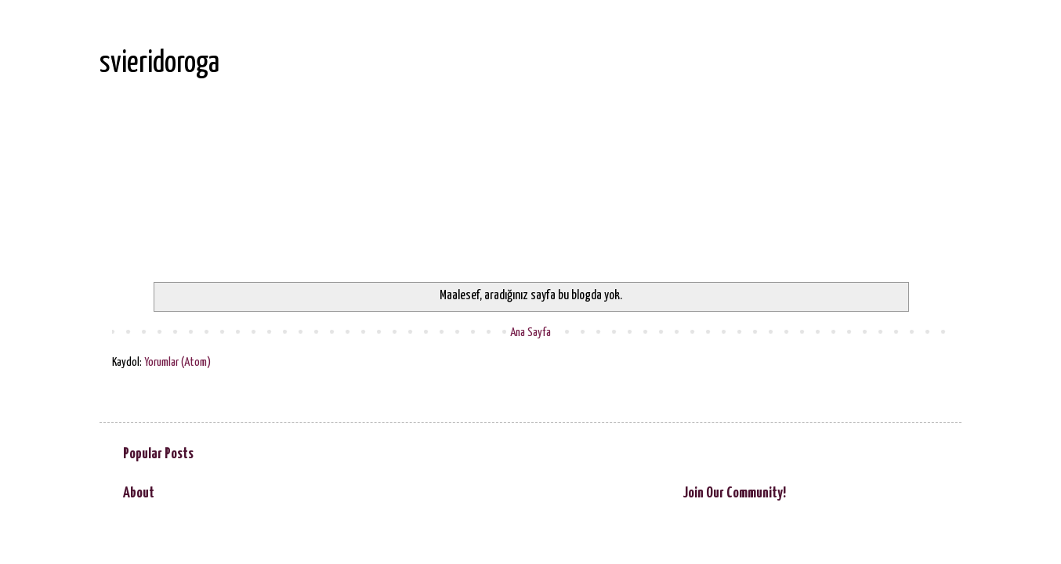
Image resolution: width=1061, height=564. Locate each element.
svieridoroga (159, 63)
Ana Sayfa (530, 332)
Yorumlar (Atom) (177, 362)
